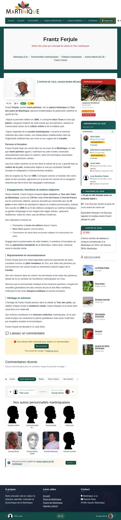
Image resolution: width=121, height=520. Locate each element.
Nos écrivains (68, 379)
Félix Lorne (69, 425)
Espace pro (107, 21)
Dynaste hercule (102, 300)
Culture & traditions (76, 21)
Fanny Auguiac (51, 425)
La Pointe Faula (102, 268)
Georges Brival (13, 451)
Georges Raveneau (51, 451)
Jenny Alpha (95, 163)
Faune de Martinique (53, 503)
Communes (93, 21)
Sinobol (98, 331)
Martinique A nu (20, 57)
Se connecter (41, 346)
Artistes (12, 379)
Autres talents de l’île (95, 57)
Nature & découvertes (54, 21)
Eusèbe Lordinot (13, 425)
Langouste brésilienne (90, 103)
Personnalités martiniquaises (44, 57)
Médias (41, 379)
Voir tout (71, 463)
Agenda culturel (50, 506)
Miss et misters (53, 379)
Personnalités (34, 21)
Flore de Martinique (52, 499)
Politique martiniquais (71, 57)
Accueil (11, 21)
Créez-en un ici (52, 351)
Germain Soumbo (69, 451)
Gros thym (100, 284)
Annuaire (20, 21)
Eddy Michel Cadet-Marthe (100, 150)
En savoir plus (88, 115)
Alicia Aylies (95, 137)
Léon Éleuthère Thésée (99, 176)
